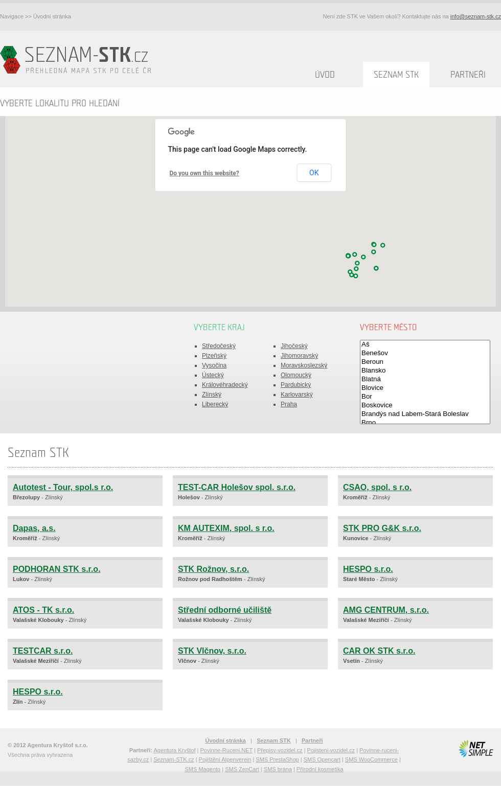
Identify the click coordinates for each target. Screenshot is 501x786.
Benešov (425, 353)
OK (313, 173)
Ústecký (213, 375)
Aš (425, 344)
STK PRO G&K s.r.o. (382, 528)
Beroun (425, 362)
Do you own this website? (204, 173)
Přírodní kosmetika (320, 769)
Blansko (425, 370)
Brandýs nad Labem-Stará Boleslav (425, 414)
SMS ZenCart (242, 769)
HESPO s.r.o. (368, 569)
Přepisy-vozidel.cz (280, 750)
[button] (356, 268)
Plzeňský (214, 355)
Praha (289, 404)
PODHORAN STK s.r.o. (57, 569)
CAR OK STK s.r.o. (379, 650)
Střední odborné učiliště (224, 610)
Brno (425, 423)
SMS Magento (202, 769)
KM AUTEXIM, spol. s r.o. (226, 528)
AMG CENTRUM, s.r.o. (386, 610)
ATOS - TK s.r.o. (43, 610)
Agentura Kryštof (175, 750)
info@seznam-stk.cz (475, 16)
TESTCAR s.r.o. (43, 650)
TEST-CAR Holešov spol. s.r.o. (236, 487)
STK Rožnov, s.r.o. (213, 569)
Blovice (425, 388)
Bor (425, 396)
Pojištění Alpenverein (225, 759)
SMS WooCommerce (371, 759)
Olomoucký (296, 375)
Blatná (425, 379)
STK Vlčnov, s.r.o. (212, 650)
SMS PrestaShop (277, 759)
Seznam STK (396, 75)
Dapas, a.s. (34, 528)
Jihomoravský (299, 355)
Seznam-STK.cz (173, 759)
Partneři (468, 75)
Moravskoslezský (304, 365)
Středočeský (219, 346)
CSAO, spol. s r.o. (377, 487)
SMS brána (278, 769)
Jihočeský (294, 346)
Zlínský (211, 394)
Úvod (325, 75)
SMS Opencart (322, 759)
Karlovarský (297, 394)
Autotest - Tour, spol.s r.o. (63, 487)
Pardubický (296, 384)
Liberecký (215, 404)
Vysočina (214, 365)
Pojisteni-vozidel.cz (331, 750)
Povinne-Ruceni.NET (226, 750)
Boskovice (425, 405)
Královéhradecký (224, 384)
